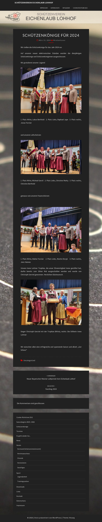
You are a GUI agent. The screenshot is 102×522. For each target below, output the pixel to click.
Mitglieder (66, 8)
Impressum (44, 8)
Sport (18, 473)
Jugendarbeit (22, 477)
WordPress (57, 518)
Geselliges (21, 467)
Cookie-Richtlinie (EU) (80, 8)
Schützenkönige (22, 427)
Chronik (20, 458)
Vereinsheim (21, 463)
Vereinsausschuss (23, 453)
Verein (18, 445)
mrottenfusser (59, 40)
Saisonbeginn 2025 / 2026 (25, 422)
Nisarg (72, 518)
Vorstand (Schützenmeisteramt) (29, 449)
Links (18, 491)
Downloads (20, 487)
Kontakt (19, 496)
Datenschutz (55, 8)
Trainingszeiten (23, 481)
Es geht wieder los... (23, 436)
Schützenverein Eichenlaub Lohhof (34, 2)
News (18, 440)
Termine (19, 431)
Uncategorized (29, 360)
